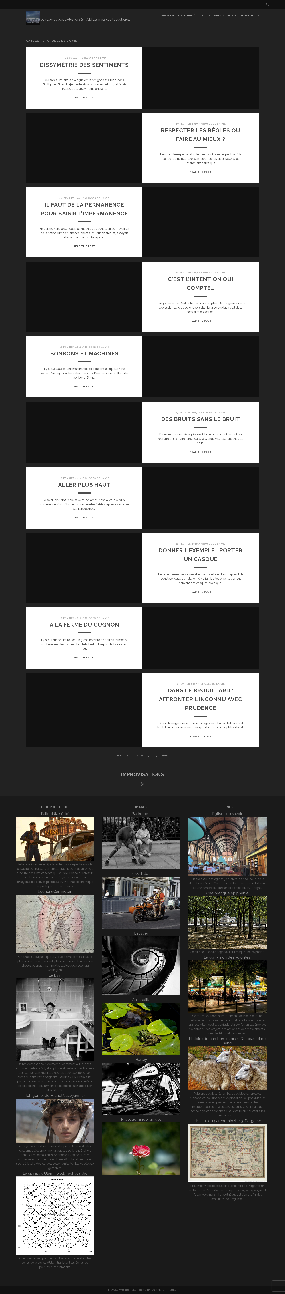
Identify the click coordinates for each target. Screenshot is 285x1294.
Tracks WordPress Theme (127, 1290)
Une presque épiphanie (227, 893)
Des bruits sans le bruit (200, 419)
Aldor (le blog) (196, 15)
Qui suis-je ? (170, 15)
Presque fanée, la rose (141, 1119)
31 (157, 755)
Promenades (249, 15)
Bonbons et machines (84, 353)
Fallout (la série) (55, 813)
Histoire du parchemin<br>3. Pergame (227, 1120)
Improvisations (142, 774)
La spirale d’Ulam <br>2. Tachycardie (55, 1173)
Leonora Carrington (55, 891)
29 (147, 755)
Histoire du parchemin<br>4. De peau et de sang (227, 1040)
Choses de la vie (94, 58)
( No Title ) (141, 873)
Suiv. (165, 755)
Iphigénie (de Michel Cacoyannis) (55, 1095)
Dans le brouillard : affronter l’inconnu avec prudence (200, 699)
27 (136, 755)
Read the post (84, 97)
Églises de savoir (227, 813)
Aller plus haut (84, 485)
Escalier (141, 933)
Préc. (120, 755)
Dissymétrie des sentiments (84, 65)
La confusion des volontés (227, 957)
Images (231, 15)
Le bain (55, 975)
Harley (141, 1059)
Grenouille (141, 999)
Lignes (217, 15)
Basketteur (141, 813)
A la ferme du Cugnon (84, 624)
